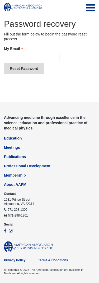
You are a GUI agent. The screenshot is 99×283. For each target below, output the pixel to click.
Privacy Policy (14, 260)
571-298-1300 (17, 210)
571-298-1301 (18, 215)
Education (13, 138)
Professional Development (27, 166)
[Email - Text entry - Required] (31, 57)
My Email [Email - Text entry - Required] (14, 49)
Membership (15, 175)
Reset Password (24, 68)
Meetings (12, 147)
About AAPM (15, 184)
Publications (15, 157)
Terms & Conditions (53, 260)
